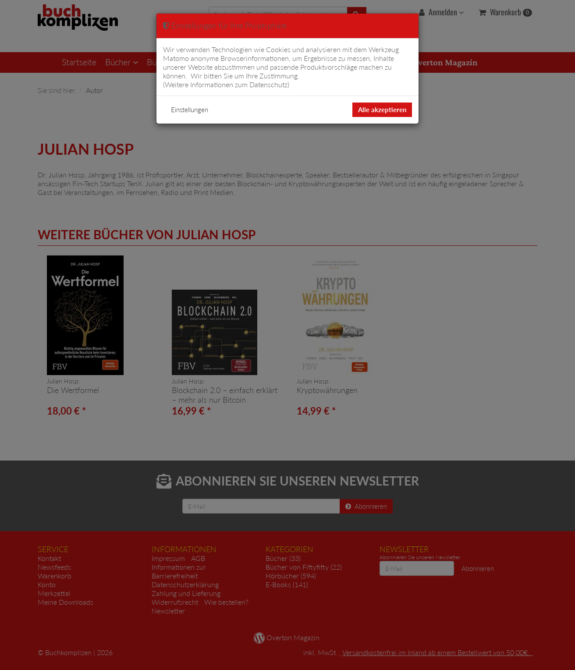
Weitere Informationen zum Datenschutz (226, 84)
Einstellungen (189, 109)
